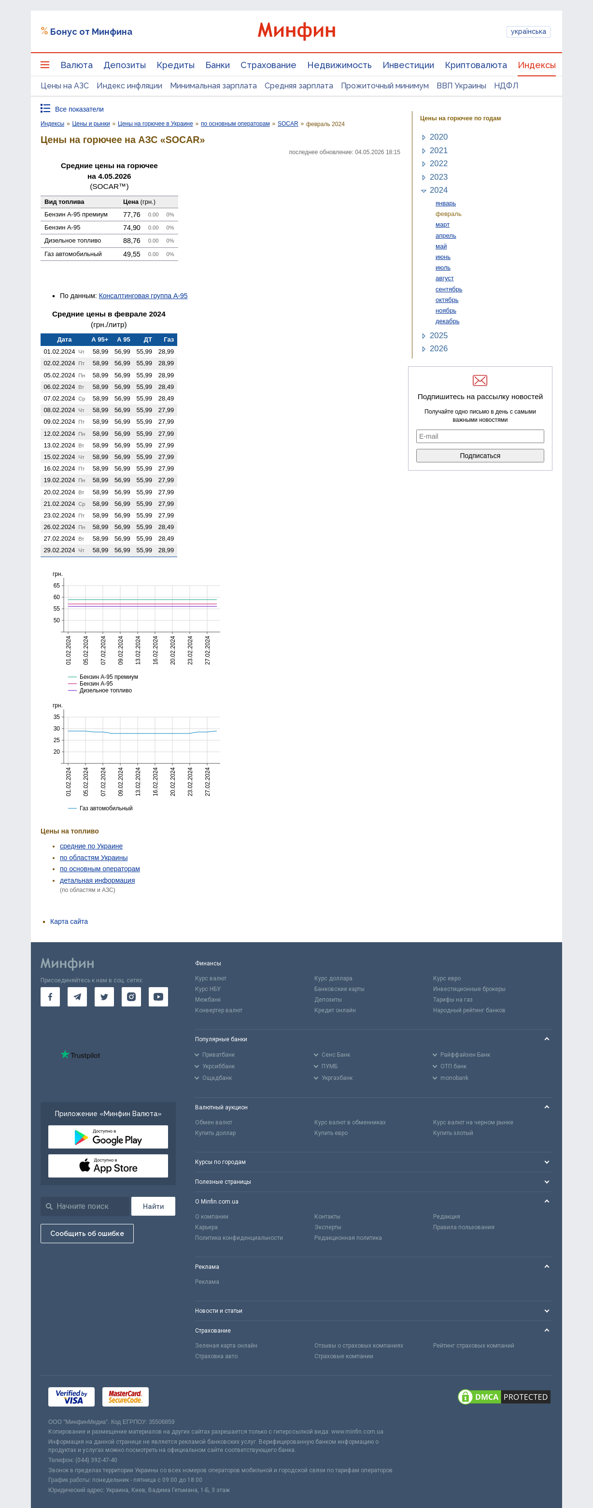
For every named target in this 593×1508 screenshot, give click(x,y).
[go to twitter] (104, 996)
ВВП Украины (461, 85)
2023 (439, 177)
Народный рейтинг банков (469, 1010)
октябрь (447, 299)
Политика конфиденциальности (239, 1238)
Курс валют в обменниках (350, 1122)
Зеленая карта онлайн (226, 1345)
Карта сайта (69, 921)
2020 (439, 137)
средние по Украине (91, 846)
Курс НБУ (208, 989)
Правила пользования (463, 1227)
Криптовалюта (476, 65)
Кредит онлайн (335, 1010)
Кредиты (175, 65)
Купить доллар (215, 1133)
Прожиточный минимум (385, 85)
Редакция (446, 1216)
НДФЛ (506, 85)
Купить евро (331, 1133)
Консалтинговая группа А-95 (143, 296)
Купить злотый (453, 1133)
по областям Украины (93, 858)
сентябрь (449, 289)
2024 (439, 190)
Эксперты (327, 1227)
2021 (439, 150)
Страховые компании (343, 1356)
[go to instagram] (131, 996)
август (445, 278)
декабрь (448, 321)
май (441, 246)
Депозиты (124, 65)
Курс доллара (333, 978)
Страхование (268, 65)
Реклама (207, 1281)
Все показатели (79, 109)
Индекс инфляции (129, 85)
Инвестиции (408, 65)
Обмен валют (213, 1122)
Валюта (76, 65)
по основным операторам (100, 869)
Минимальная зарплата (213, 85)
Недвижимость (339, 65)
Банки (217, 65)
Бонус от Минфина (91, 32)
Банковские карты (339, 989)
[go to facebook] (50, 996)
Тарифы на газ (453, 999)
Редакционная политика (348, 1238)
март (443, 224)
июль (443, 267)
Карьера (206, 1227)
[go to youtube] (158, 996)
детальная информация (97, 880)
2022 (439, 163)
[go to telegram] (77, 996)
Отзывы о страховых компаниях (358, 1345)
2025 (439, 335)
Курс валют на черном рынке (473, 1122)
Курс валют (210, 978)
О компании (211, 1216)
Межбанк (208, 999)
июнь (443, 256)
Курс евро (447, 978)
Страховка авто (216, 1356)
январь (446, 203)
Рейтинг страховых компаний (473, 1345)
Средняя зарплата (299, 85)
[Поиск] (153, 1206)
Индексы (537, 65)
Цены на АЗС (65, 85)
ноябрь (446, 310)
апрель (446, 235)
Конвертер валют (218, 1010)
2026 (439, 348)
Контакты (327, 1216)
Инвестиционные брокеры (469, 989)
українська (528, 31)
